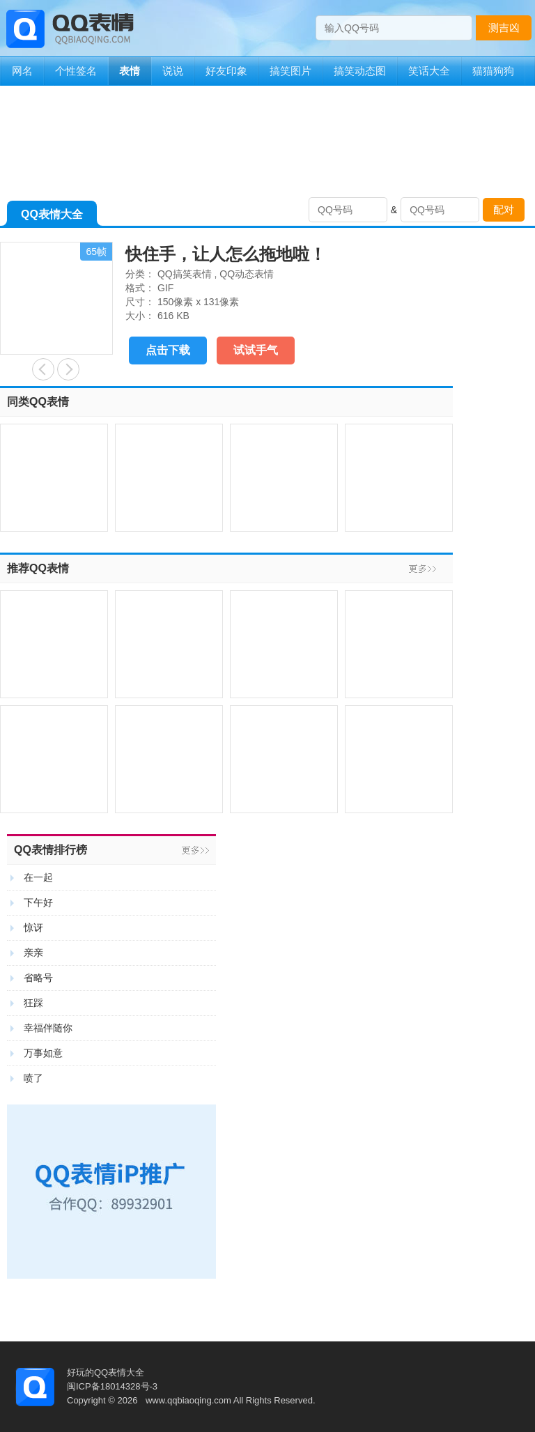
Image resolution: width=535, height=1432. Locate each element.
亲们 (43, 369)
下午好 (38, 902)
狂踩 (33, 1002)
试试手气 (255, 350)
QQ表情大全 (52, 217)
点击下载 (168, 350)
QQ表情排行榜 (50, 850)
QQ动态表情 (246, 273)
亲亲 (33, 952)
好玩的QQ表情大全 (105, 1372)
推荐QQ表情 (38, 568)
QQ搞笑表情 (184, 273)
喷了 (33, 1078)
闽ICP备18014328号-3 (112, 1386)
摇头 (68, 369)
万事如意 (43, 1052)
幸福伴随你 (48, 1027)
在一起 (38, 877)
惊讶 (33, 927)
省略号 (38, 977)
